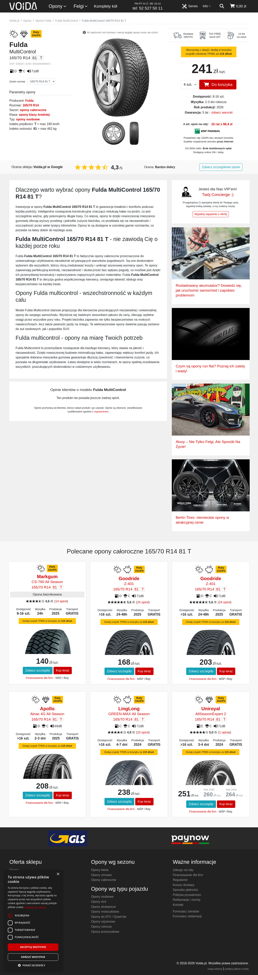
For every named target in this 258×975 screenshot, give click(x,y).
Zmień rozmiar (17, 81)
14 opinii (61, 601)
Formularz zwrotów (186, 911)
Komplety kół (105, 6)
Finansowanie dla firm (39, 677)
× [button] (57, 874)
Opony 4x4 (98, 901)
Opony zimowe (101, 875)
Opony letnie (100, 870)
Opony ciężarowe (103, 921)
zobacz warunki (222, 112)
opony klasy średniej (34, 114)
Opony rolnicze (101, 926)
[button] (33, 965)
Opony (58, 6)
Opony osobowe (102, 896)
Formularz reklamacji (187, 916)
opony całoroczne (33, 110)
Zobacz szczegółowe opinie (221, 167)
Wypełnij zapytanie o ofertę (210, 214)
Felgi (81, 6)
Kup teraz (62, 670)
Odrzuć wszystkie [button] (33, 957)
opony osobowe (28, 119)
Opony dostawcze (103, 906)
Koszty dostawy (183, 885)
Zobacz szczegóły (37, 670)
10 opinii (143, 732)
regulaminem (101, 411)
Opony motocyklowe (105, 911)
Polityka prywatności (187, 894)
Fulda (29, 100)
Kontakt (178, 904)
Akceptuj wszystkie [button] (33, 947)
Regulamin (180, 879)
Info (207, 6)
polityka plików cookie (237, 968)
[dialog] (33, 920)
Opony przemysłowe (105, 931)
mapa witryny (215, 968)
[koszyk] (238, 6)
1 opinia (224, 732)
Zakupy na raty (183, 870)
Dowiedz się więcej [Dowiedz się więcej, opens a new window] (35, 907)
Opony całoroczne (103, 879)
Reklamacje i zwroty (186, 899)
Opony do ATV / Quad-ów (108, 916)
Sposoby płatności (185, 889)
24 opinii (143, 602)
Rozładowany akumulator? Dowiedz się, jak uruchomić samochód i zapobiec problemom (209, 290)
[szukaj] (222, 6)
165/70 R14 (31, 105)
